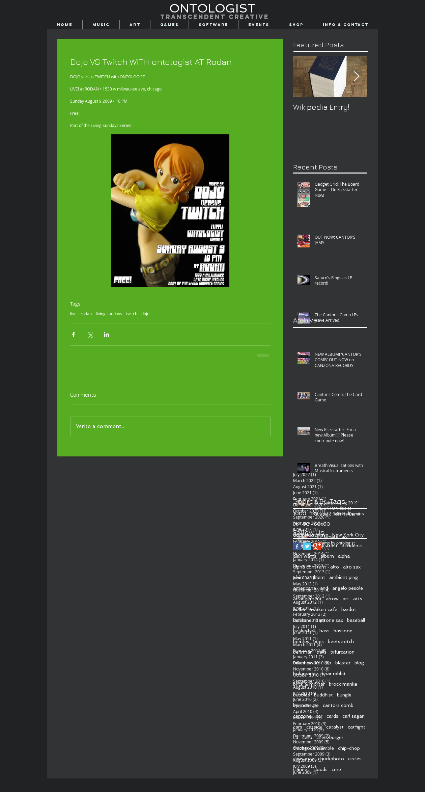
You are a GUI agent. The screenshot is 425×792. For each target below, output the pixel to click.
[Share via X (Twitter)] (90, 334)
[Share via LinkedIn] (106, 334)
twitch (131, 313)
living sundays (109, 313)
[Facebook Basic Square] (297, 546)
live (73, 313)
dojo (145, 313)
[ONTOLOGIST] (212, 8)
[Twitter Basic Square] (307, 546)
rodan (86, 313)
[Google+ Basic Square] (317, 546)
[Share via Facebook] (73, 334)
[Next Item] (356, 76)
